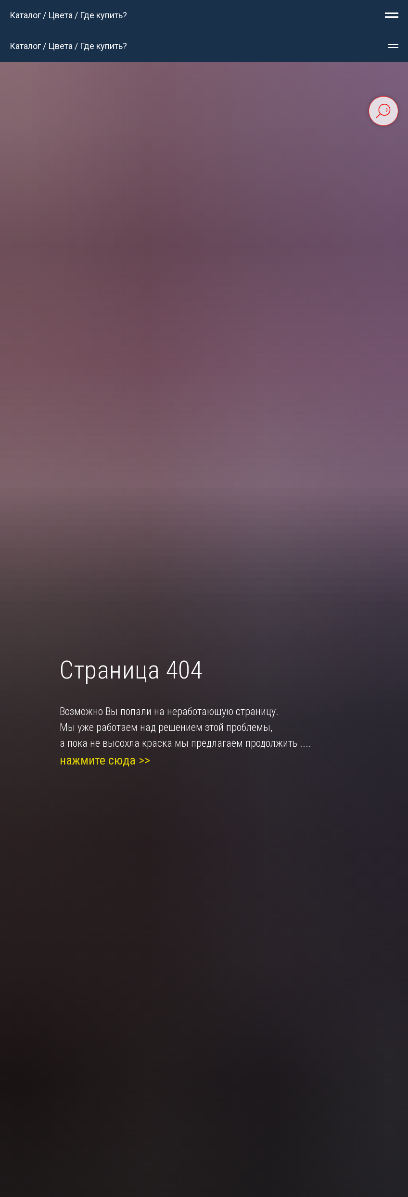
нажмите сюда (98, 760)
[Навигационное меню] (391, 15)
